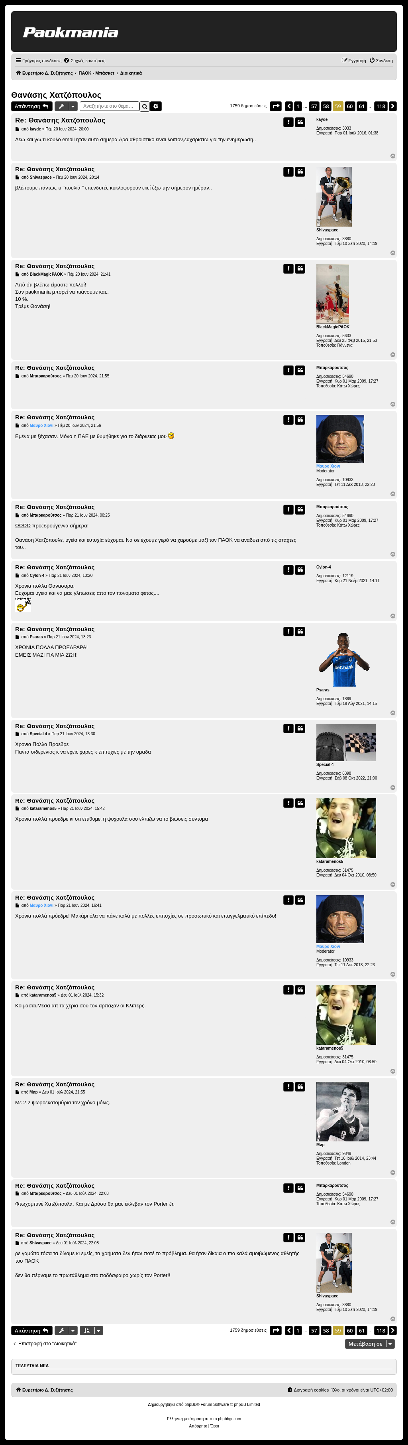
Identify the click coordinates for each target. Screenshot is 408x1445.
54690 (347, 376)
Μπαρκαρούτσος (332, 367)
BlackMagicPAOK (332, 327)
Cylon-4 (323, 567)
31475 (347, 870)
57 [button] (314, 106)
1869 (346, 699)
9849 (346, 1153)
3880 (346, 239)
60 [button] (350, 106)
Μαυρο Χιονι (328, 466)
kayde (322, 119)
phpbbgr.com (229, 1419)
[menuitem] (84, 60)
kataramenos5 (329, 861)
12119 (347, 576)
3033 (346, 128)
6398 (346, 773)
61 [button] (362, 106)
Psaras (323, 690)
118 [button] (381, 106)
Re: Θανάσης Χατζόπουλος (60, 120)
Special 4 (324, 764)
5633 (346, 336)
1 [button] (297, 106)
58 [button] (326, 106)
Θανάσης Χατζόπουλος (56, 95)
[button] (276, 106)
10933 (347, 480)
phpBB (190, 1404)
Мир (320, 1145)
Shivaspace (327, 230)
